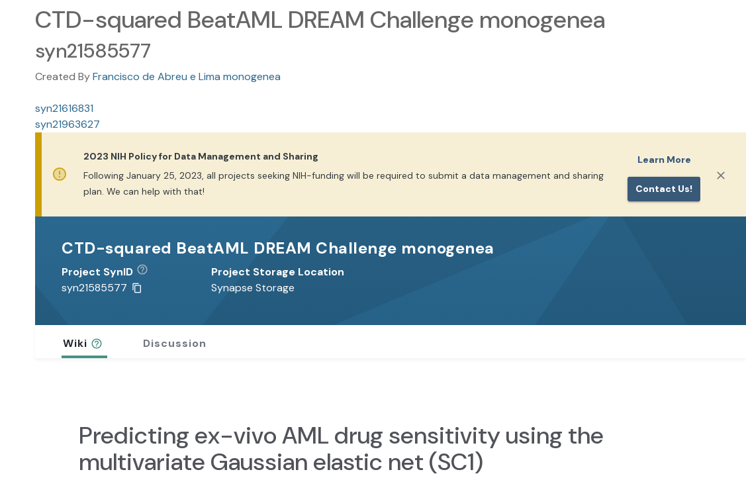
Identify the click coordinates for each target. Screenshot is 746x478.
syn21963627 (67, 124)
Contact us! (663, 189)
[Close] (721, 175)
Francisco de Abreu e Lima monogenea (187, 76)
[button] (147, 272)
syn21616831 (64, 108)
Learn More (664, 160)
